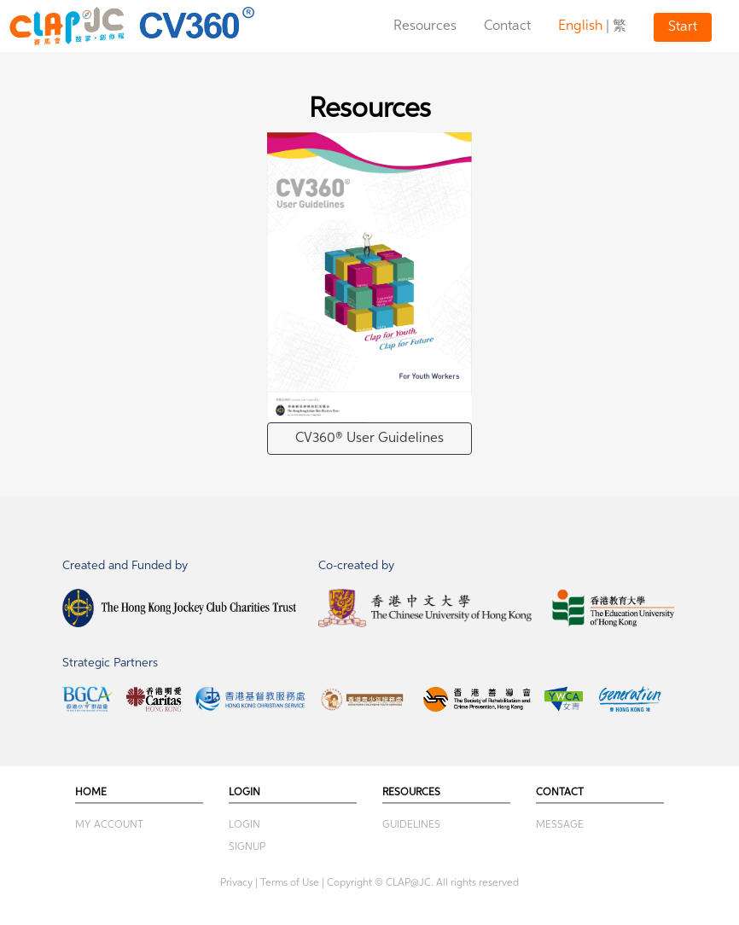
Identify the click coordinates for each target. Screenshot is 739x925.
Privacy (236, 883)
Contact (507, 26)
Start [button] (682, 27)
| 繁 (592, 26)
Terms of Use (289, 883)
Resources (425, 26)
